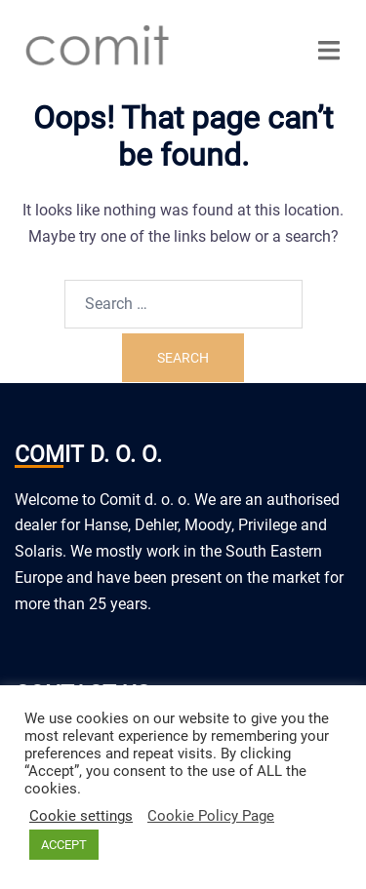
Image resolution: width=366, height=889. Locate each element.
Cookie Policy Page (210, 816)
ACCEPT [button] (64, 844)
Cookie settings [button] (81, 816)
